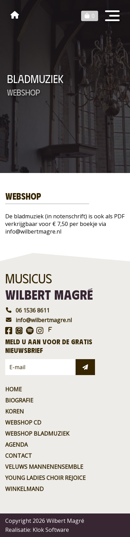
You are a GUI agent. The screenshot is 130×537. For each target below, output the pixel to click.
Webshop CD (23, 422)
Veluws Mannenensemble (44, 467)
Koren (14, 411)
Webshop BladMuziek (37, 433)
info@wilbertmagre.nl (38, 320)
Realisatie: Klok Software (37, 530)
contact (18, 455)
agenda (16, 444)
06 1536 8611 (27, 310)
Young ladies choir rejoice (45, 478)
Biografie (19, 400)
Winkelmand (24, 489)
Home (13, 389)
